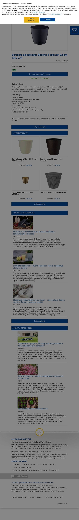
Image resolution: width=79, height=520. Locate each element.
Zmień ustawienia (31, 20)
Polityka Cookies (56, 14)
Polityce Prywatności (39, 12)
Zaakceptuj (47, 20)
